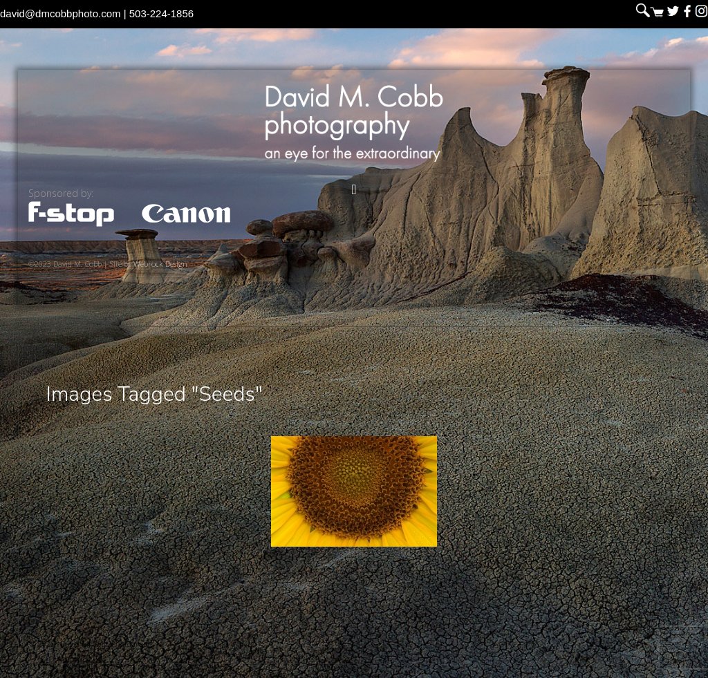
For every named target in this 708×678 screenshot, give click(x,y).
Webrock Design (160, 263)
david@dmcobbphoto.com (60, 13)
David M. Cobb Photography (354, 123)
